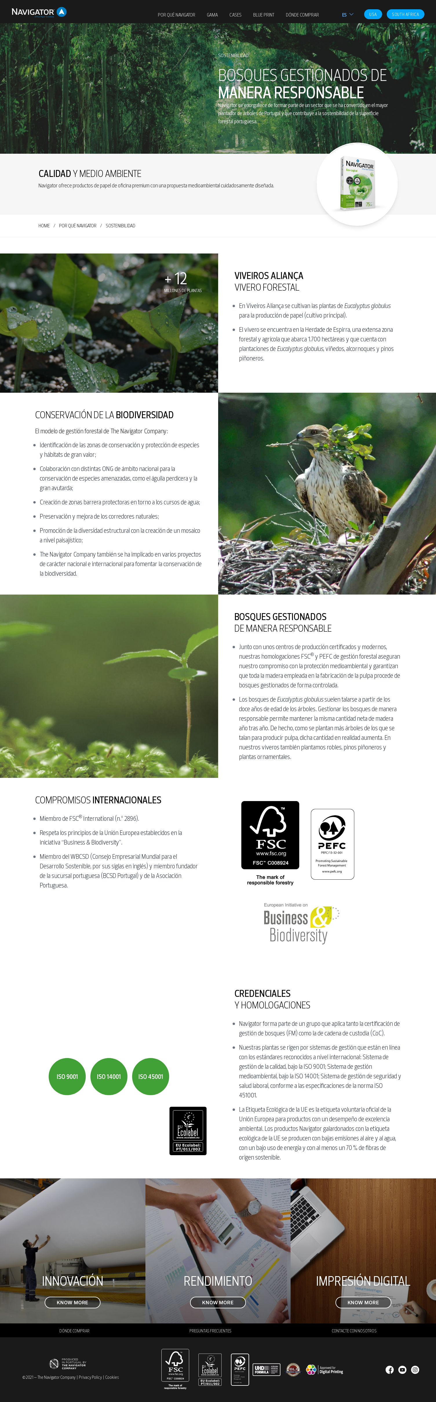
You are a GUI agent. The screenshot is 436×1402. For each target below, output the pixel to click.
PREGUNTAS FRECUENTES (210, 1331)
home (44, 225)
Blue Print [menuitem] (263, 15)
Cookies (112, 1377)
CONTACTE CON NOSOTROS (354, 1331)
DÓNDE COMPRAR (74, 1331)
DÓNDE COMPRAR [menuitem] (302, 15)
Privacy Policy (90, 1377)
